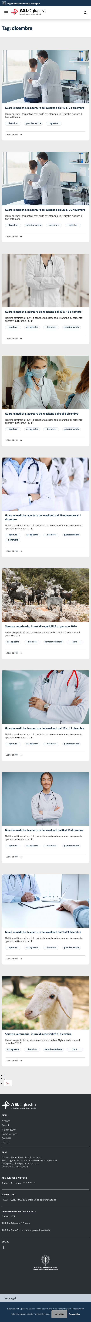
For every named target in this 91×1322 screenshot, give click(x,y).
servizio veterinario (53, 641)
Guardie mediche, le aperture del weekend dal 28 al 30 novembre (45, 210)
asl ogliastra (32, 327)
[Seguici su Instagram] (9, 1247)
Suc (8, 1083)
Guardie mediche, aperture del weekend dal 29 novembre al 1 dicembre (43, 517)
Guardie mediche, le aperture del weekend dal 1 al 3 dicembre (43, 932)
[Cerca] (85, 13)
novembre (54, 225)
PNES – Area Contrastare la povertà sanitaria (26, 1230)
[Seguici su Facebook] (4, 1247)
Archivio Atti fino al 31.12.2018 (18, 1183)
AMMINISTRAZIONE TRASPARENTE (19, 1211)
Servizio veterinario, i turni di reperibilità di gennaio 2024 (41, 626)
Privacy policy (74, 1313)
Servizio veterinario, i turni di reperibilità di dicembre (38, 1034)
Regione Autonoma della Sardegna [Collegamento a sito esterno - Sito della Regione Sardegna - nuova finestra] (23, 3)
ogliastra (54, 123)
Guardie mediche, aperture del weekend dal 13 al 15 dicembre (43, 311)
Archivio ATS (8, 1216)
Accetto (59, 1314)
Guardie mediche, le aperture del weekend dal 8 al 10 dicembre (44, 830)
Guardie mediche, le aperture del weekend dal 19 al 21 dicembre (44, 108)
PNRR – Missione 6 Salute (16, 1223)
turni (75, 641)
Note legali (10, 1298)
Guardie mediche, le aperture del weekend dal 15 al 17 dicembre (44, 728)
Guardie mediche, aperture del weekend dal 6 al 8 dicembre (41, 413)
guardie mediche (33, 123)
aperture (13, 327)
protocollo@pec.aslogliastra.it (22, 1163)
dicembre (13, 123)
